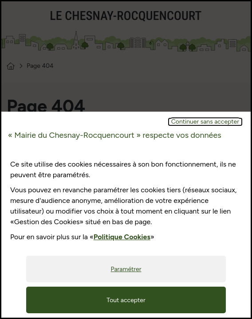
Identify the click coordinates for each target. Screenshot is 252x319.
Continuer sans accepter (205, 121)
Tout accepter (125, 300)
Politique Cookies (122, 237)
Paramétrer (126, 269)
